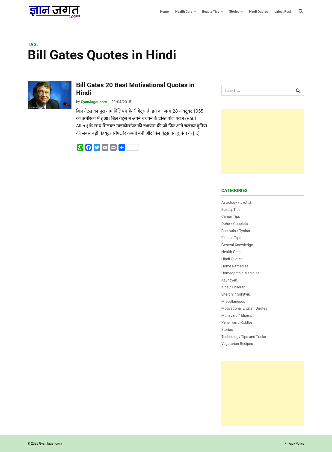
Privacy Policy (294, 443)
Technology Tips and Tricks (243, 337)
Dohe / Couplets (234, 224)
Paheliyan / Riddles (237, 322)
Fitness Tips (231, 238)
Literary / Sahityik (235, 294)
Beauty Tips (210, 11)
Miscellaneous (233, 301)
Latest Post (282, 11)
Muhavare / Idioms (236, 315)
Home (164, 11)
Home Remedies (235, 266)
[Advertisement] (262, 141)
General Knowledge (237, 245)
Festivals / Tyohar (235, 231)
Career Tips (230, 216)
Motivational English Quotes (244, 308)
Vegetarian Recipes (237, 343)
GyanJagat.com (94, 102)
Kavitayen (229, 280)
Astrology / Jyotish (236, 202)
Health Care (183, 11)
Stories (234, 11)
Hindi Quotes (258, 11)
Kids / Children (233, 287)
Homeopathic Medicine (240, 273)
